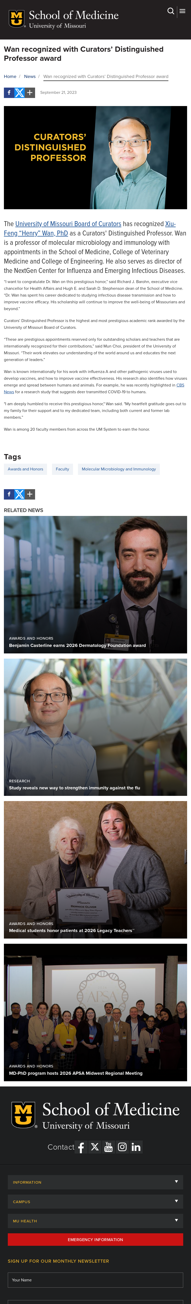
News (30, 76)
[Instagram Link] (122, 1147)
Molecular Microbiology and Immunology (119, 469)
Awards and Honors (25, 469)
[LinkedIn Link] (136, 1147)
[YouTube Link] (108, 1147)
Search (170, 11)
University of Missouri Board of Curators (68, 224)
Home (10, 76)
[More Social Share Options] (30, 93)
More (182, 11)
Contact (61, 1147)
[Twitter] (19, 93)
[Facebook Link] (81, 1147)
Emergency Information (95, 1239)
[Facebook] (9, 93)
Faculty (62, 469)
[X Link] (94, 1147)
